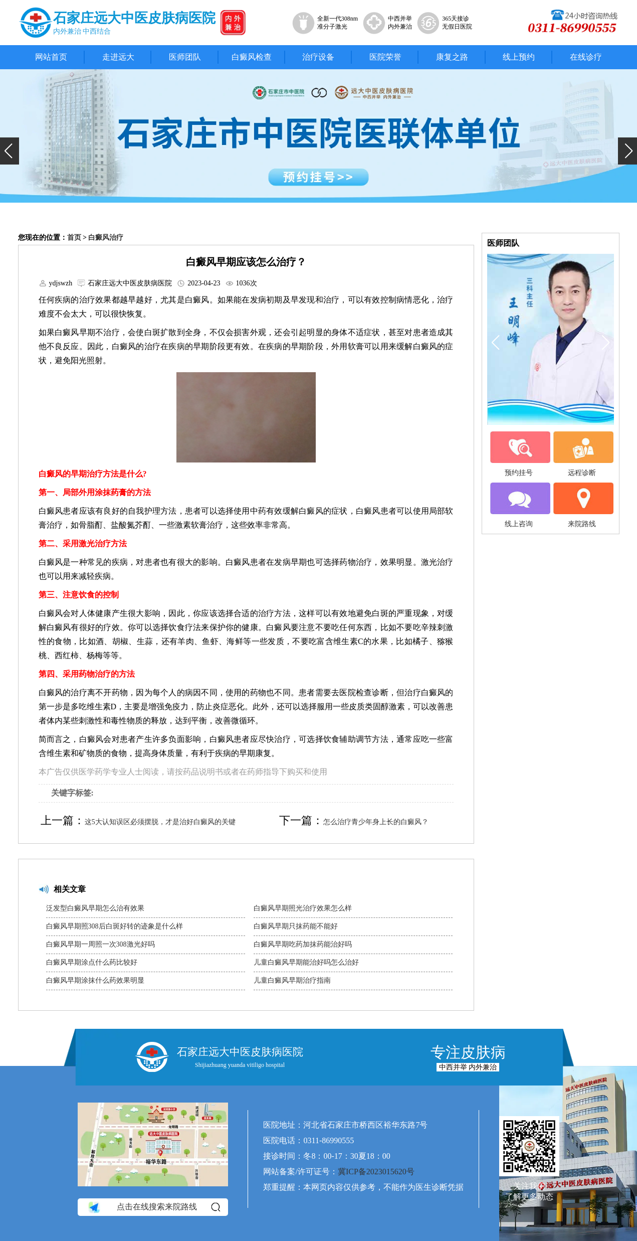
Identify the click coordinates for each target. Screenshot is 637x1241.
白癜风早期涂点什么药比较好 (91, 962)
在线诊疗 (586, 57)
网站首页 (51, 57)
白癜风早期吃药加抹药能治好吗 (303, 944)
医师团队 (185, 57)
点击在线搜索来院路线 (153, 1207)
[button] (9, 151)
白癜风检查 (252, 57)
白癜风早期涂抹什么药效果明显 (95, 980)
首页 (74, 237)
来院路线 (581, 505)
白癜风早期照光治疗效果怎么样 (303, 908)
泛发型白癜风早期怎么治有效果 (95, 908)
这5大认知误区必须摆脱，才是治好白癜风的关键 (160, 822)
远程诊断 (581, 454)
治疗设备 (318, 57)
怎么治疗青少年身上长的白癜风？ (376, 822)
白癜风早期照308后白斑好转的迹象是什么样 (114, 926)
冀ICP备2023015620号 (376, 1171)
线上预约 (519, 57)
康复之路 (452, 57)
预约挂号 (518, 454)
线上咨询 (518, 505)
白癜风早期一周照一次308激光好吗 (100, 944)
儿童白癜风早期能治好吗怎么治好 (306, 962)
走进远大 (118, 57)
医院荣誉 (385, 57)
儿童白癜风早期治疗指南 (292, 980)
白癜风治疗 (105, 237)
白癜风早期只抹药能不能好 (296, 926)
